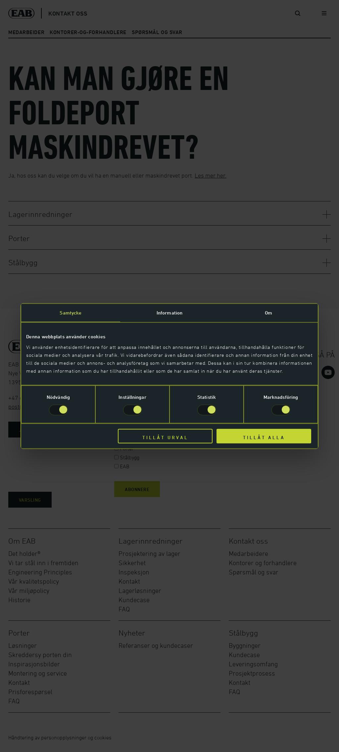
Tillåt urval (165, 437)
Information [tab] (169, 312)
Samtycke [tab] (70, 312)
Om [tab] (268, 312)
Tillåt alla (264, 437)
